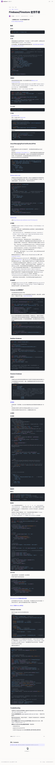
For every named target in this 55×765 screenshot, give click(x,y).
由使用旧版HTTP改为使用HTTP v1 (23, 152)
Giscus (14, 744)
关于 (52, 1)
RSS (44, 736)
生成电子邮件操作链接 (27, 296)
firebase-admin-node (15, 175)
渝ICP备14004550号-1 (49, 761)
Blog (13, 7)
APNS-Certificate (18, 259)
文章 (49, 1)
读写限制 (12, 402)
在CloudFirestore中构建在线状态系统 (18, 598)
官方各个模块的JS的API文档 (17, 21)
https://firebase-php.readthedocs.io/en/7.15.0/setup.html (25, 220)
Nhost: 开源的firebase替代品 (16, 605)
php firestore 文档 (15, 115)
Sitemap (43, 761)
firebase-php (22, 117)
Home (10, 7)
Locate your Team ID (16, 256)
